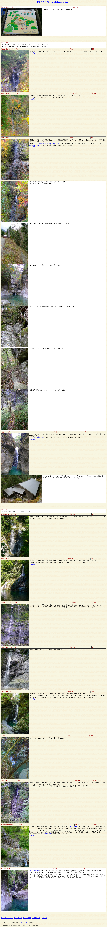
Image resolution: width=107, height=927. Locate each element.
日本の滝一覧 (18, 918)
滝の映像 (32, 53)
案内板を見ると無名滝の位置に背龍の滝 (50, 143)
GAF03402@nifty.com (23, 922)
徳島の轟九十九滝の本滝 (37, 437)
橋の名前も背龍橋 (34, 145)
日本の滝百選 (27, 918)
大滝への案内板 (73, 826)
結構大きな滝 (47, 833)
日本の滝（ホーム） (7, 918)
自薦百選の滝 (36, 918)
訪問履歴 (44, 918)
